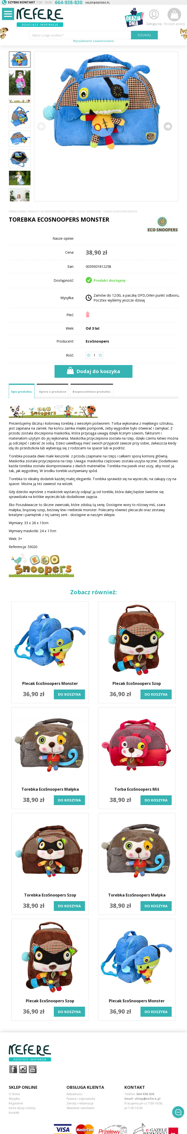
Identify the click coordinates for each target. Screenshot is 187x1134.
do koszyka (69, 694)
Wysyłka (14, 1099)
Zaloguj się (154, 17)
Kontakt (14, 1113)
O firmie (14, 1094)
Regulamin (16, 1103)
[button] (167, 126)
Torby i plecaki (76, 211)
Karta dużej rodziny (22, 1108)
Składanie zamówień (80, 1108)
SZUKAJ (144, 35)
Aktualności (74, 1094)
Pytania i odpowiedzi (80, 1099)
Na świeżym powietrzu (54, 211)
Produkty (33, 211)
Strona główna (18, 211)
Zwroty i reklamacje (80, 1103)
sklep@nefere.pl (97, 2)
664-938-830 (145, 1094)
